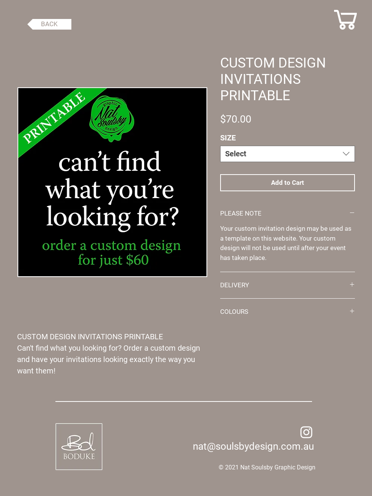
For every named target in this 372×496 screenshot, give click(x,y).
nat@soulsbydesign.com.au (253, 446)
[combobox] (287, 154)
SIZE (228, 137)
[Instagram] (306, 432)
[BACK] (49, 24)
